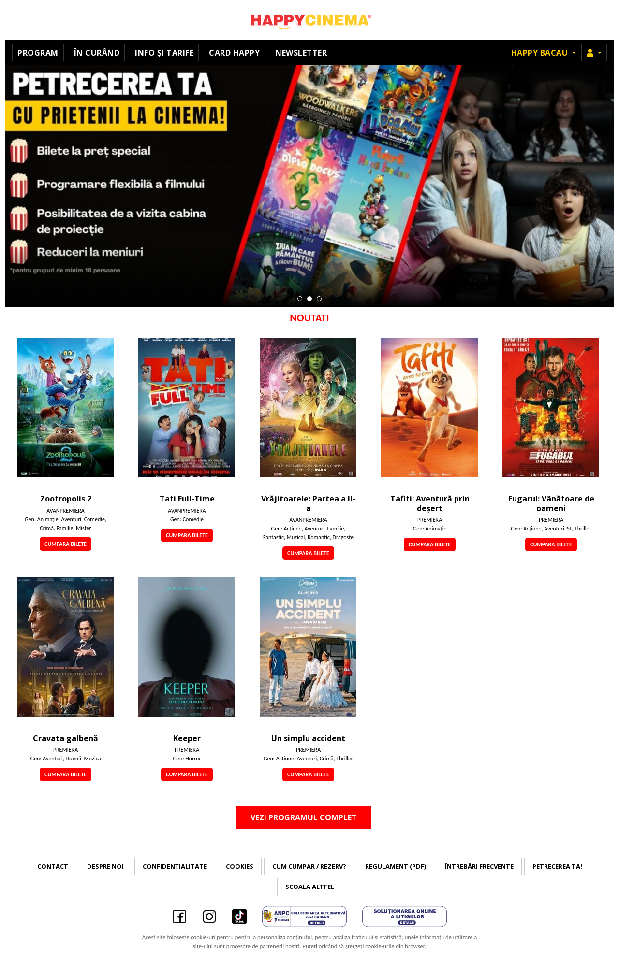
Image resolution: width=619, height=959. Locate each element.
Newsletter (301, 52)
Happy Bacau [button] (540, 52)
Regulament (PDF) (395, 866)
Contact (52, 866)
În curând (97, 52)
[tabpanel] (309, 186)
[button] (594, 52)
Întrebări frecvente (479, 866)
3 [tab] (319, 298)
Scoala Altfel (309, 886)
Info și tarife (164, 52)
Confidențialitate (175, 866)
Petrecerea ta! (557, 866)
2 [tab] (309, 298)
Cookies (239, 866)
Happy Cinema (309, 20)
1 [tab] (299, 298)
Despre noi (105, 866)
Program (38, 52)
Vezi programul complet (304, 817)
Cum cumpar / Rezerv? (309, 866)
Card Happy (234, 52)
